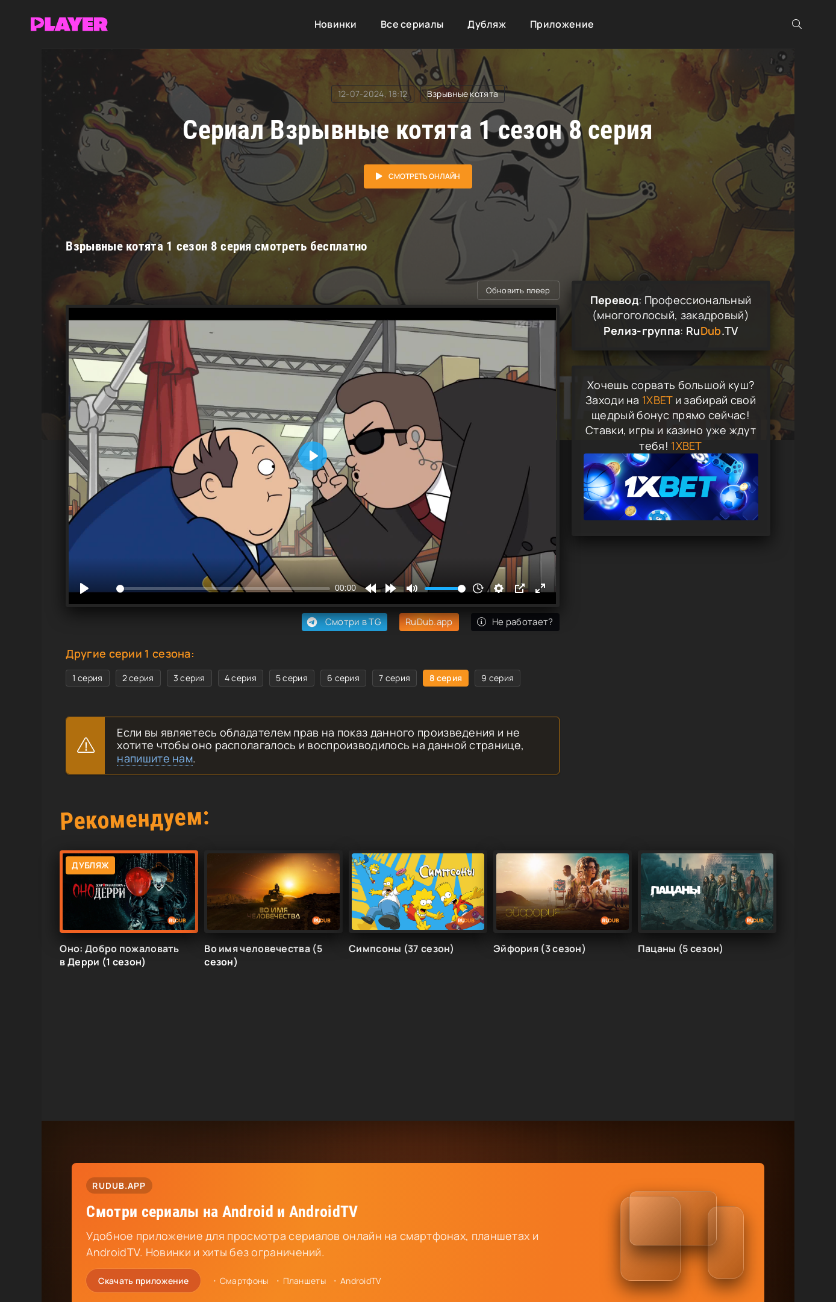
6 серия (343, 678)
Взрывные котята (463, 93)
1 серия (87, 678)
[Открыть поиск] (797, 24)
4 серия (241, 678)
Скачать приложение (143, 1280)
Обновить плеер (518, 290)
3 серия (189, 678)
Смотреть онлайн (424, 176)
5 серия (292, 678)
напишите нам (155, 758)
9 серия (497, 678)
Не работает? (515, 621)
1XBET (657, 400)
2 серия (138, 678)
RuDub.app (429, 621)
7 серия (394, 678)
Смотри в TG (343, 622)
